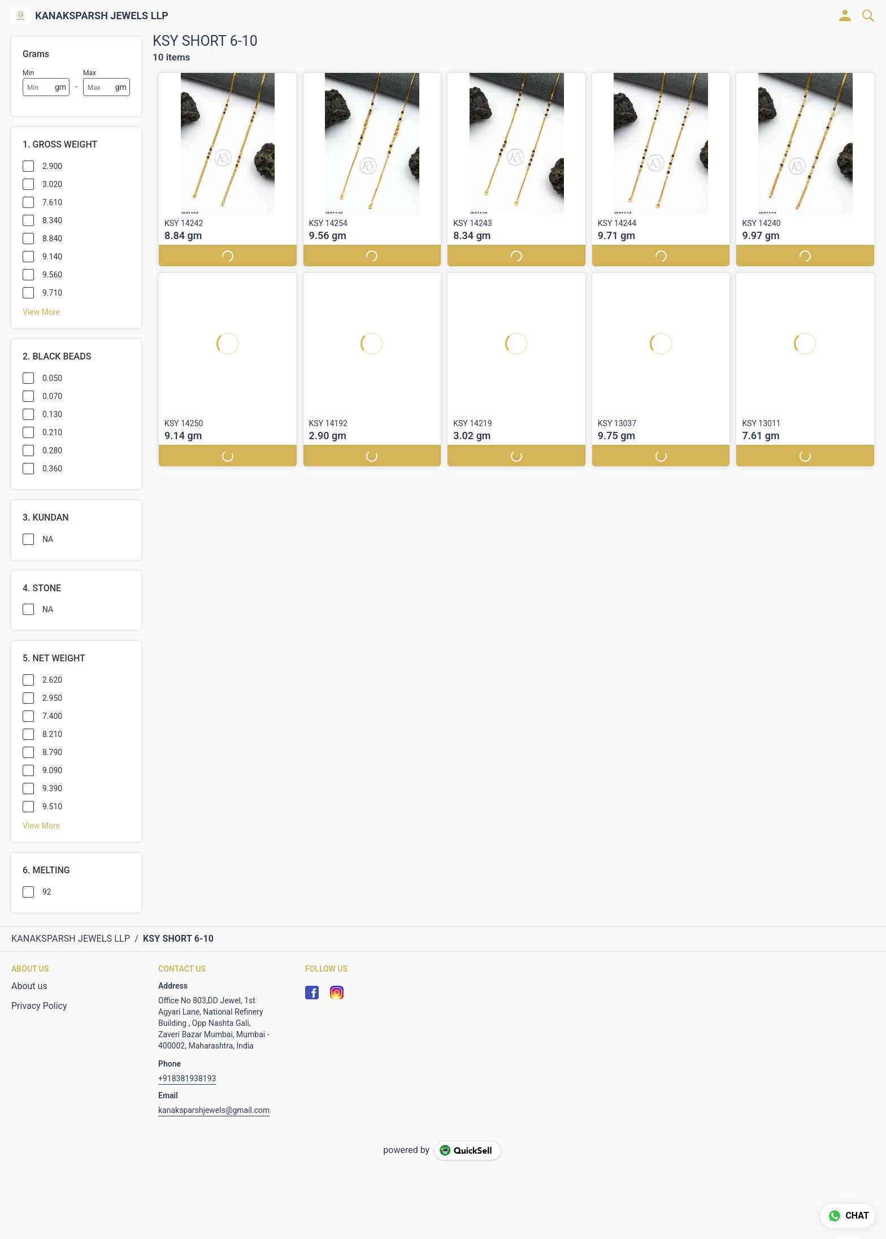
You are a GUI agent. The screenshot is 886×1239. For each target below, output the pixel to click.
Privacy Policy (39, 1005)
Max (89, 73)
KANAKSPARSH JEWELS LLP (101, 15)
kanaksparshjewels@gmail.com (214, 1110)
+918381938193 (187, 1078)
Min (28, 73)
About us (29, 986)
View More (41, 312)
